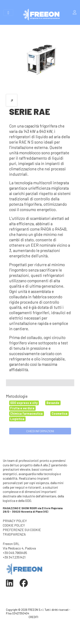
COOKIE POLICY (14, 525)
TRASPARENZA (14, 534)
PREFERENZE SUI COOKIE (22, 530)
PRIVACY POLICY (15, 521)
